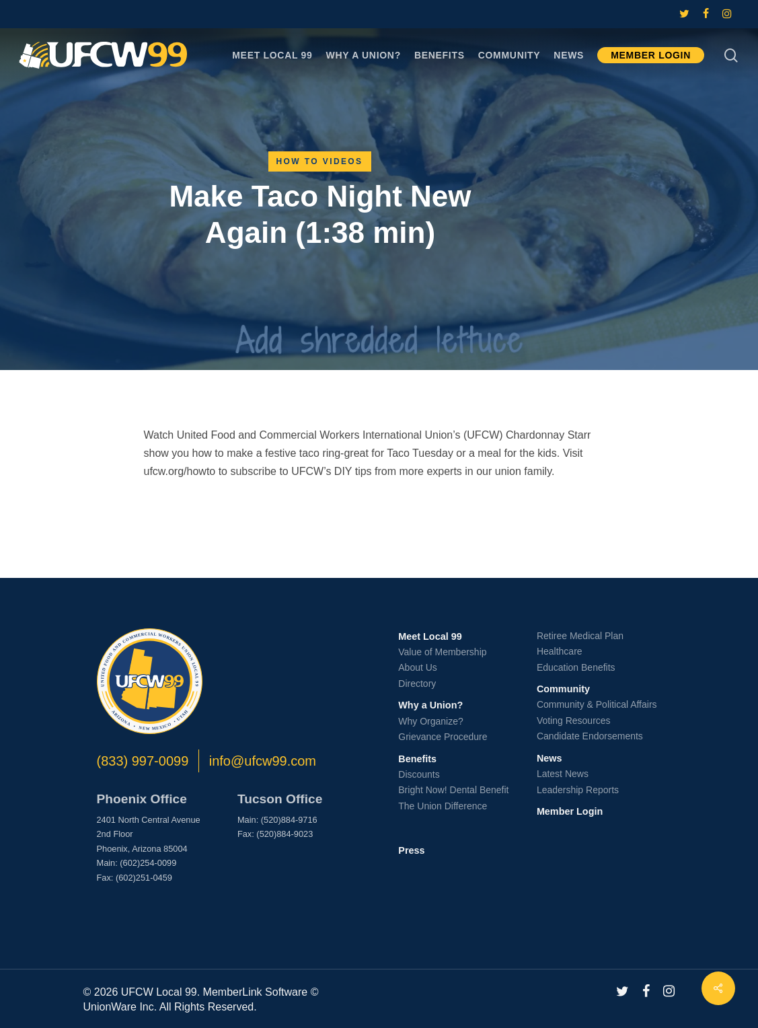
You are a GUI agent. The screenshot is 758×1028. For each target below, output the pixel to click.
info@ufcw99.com (262, 761)
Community (563, 689)
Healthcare (559, 651)
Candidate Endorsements (590, 736)
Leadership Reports (578, 789)
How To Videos (319, 161)
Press (411, 850)
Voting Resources (574, 720)
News (549, 758)
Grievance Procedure (442, 736)
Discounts (418, 774)
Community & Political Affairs (597, 704)
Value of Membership (442, 652)
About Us (417, 667)
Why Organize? (430, 721)
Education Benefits (576, 667)
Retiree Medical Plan (580, 635)
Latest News (563, 773)
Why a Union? (430, 705)
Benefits (417, 759)
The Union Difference (442, 806)
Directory (417, 683)
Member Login (570, 811)
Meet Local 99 (429, 636)
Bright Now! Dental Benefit (453, 789)
